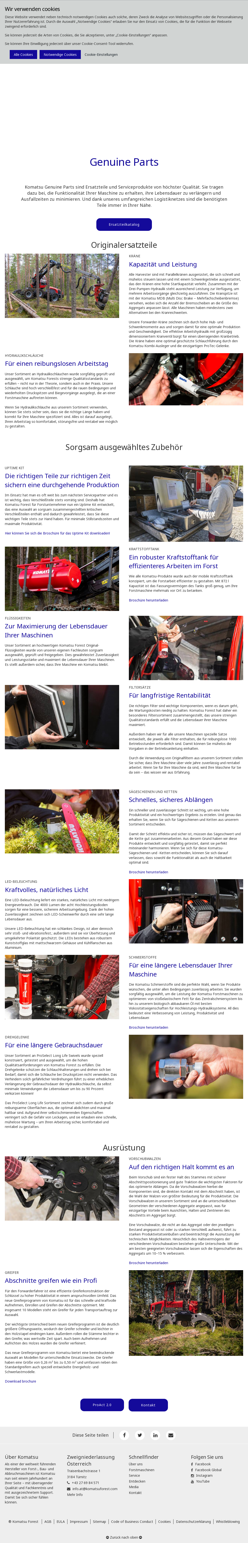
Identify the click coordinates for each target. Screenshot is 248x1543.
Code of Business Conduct (132, 1520)
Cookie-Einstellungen (101, 54)
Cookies (164, 1520)
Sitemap (99, 1520)
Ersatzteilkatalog (124, 224)
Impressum (79, 1520)
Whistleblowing (228, 1520)
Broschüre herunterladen (148, 599)
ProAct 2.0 (101, 1403)
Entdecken (137, 1479)
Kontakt (148, 1403)
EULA (61, 1520)
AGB (47, 1520)
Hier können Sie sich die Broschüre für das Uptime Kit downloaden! (57, 532)
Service (134, 1473)
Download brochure (20, 1380)
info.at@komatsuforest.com (95, 1487)
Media (134, 1485)
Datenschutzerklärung (193, 1520)
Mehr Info (75, 1493)
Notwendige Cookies (60, 54)
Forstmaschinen (141, 1468)
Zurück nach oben (124, 1535)
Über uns (136, 1462)
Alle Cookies (23, 54)
